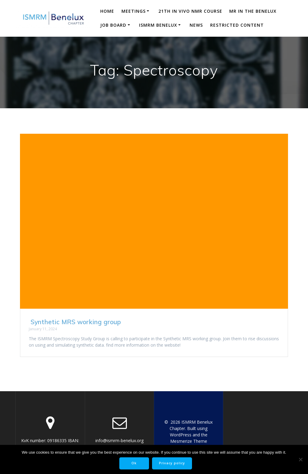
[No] (300, 459)
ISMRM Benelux (158, 25)
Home (107, 11)
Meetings (133, 11)
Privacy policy (172, 463)
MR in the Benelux (253, 11)
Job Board (113, 25)
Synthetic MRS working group (75, 322)
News (196, 25)
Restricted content (237, 25)
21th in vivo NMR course (190, 11)
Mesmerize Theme (188, 441)
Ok (134, 463)
